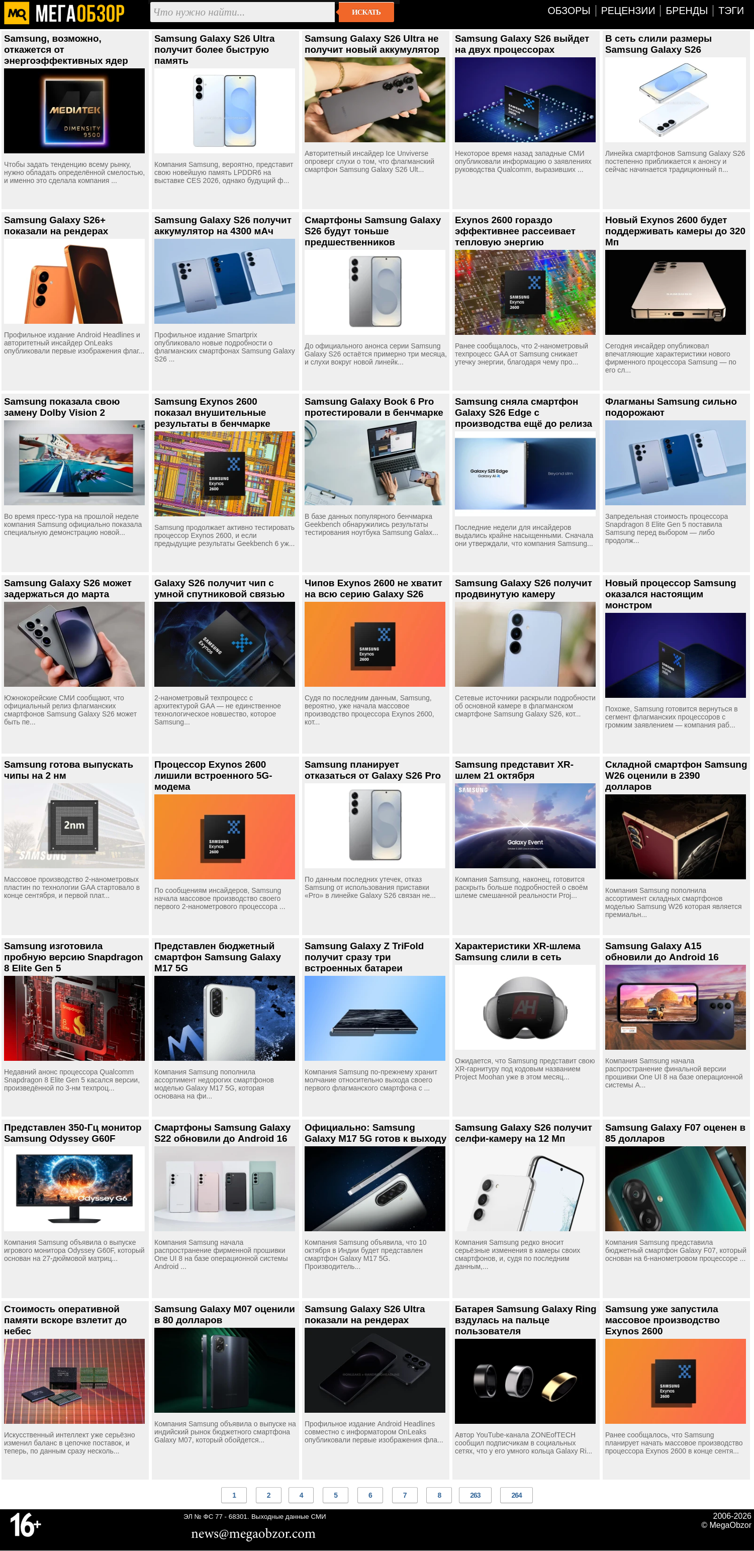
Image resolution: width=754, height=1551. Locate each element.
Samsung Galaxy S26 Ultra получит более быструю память (214, 49)
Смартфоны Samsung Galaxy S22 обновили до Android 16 (222, 1133)
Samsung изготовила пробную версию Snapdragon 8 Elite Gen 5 (73, 957)
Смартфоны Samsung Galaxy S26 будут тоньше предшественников (373, 231)
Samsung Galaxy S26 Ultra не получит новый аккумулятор (372, 44)
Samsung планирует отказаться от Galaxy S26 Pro (373, 770)
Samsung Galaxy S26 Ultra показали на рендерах (365, 1314)
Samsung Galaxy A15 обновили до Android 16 (662, 951)
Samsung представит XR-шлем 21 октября (514, 770)
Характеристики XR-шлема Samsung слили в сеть (518, 951)
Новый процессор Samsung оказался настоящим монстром (670, 594)
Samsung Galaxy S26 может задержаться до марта (68, 588)
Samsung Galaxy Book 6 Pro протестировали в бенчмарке (374, 407)
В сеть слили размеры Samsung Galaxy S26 (658, 44)
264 (516, 1495)
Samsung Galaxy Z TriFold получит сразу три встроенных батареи (364, 957)
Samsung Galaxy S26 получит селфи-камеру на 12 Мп (523, 1133)
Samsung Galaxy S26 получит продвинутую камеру (523, 588)
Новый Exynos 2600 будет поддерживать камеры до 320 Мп (675, 231)
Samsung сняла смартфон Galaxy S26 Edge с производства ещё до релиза (523, 412)
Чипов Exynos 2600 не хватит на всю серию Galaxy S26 (373, 588)
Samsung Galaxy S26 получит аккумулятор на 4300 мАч (223, 225)
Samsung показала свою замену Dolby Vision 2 (62, 407)
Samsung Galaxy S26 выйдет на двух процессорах (522, 44)
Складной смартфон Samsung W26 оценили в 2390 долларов (676, 775)
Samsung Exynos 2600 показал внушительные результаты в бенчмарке (212, 412)
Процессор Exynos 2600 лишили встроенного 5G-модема (213, 775)
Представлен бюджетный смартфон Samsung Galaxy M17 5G (217, 957)
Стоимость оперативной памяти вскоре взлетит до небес (65, 1320)
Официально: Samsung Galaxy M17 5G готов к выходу (375, 1133)
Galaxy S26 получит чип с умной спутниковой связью (219, 588)
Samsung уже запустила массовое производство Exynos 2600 (662, 1320)
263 (475, 1495)
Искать (366, 12)
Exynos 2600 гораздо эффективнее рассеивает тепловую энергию (515, 231)
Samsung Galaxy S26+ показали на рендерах (56, 225)
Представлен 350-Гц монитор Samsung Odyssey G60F (73, 1133)
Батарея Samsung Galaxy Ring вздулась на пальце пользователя (526, 1320)
